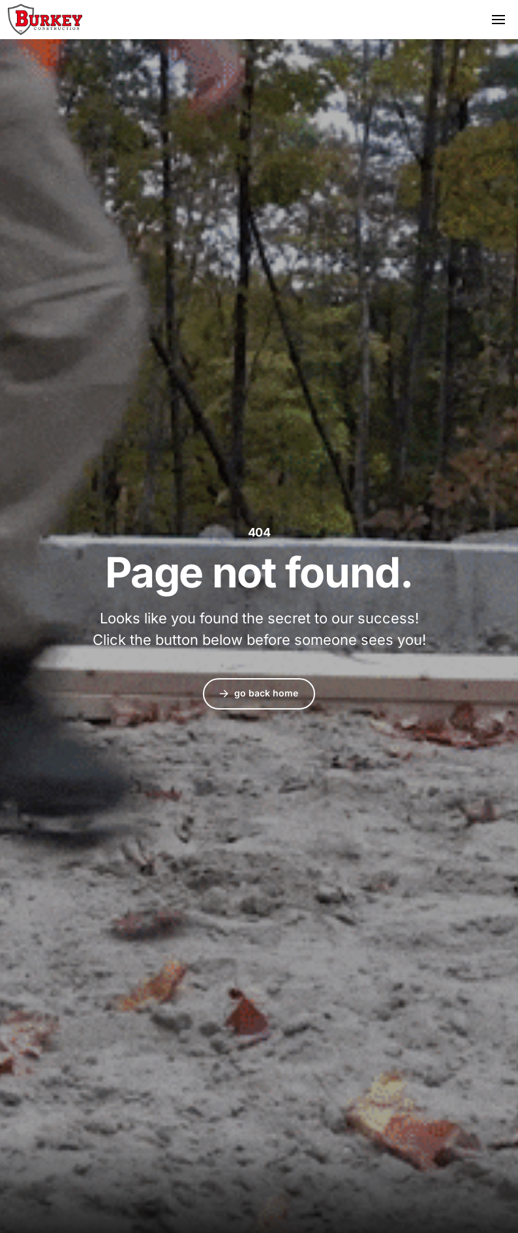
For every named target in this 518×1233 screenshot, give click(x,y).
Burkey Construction (45, 19)
